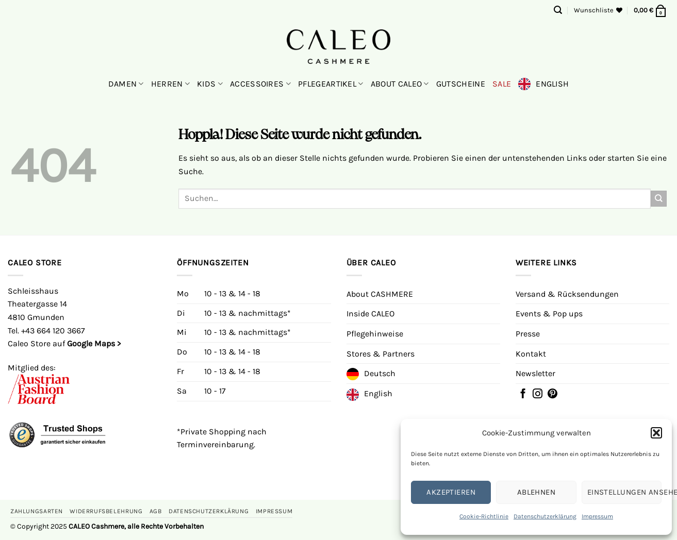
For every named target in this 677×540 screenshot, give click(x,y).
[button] (656, 433)
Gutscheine (460, 84)
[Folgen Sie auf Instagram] (537, 395)
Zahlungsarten (36, 511)
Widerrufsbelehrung (106, 511)
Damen (126, 84)
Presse (528, 334)
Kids (210, 84)
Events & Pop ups (549, 313)
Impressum (597, 516)
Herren (170, 84)
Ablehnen (536, 492)
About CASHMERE (379, 294)
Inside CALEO (370, 313)
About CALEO (400, 84)
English (552, 84)
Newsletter (535, 373)
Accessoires (260, 84)
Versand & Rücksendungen (567, 294)
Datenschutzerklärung (545, 516)
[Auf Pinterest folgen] (552, 395)
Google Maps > (94, 343)
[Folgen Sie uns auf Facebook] (523, 395)
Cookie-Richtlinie (483, 516)
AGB (156, 511)
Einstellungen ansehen (624, 492)
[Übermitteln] (659, 199)
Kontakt (531, 354)
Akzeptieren (450, 492)
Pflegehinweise (374, 334)
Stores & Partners (380, 354)
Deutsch (379, 373)
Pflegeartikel (331, 84)
